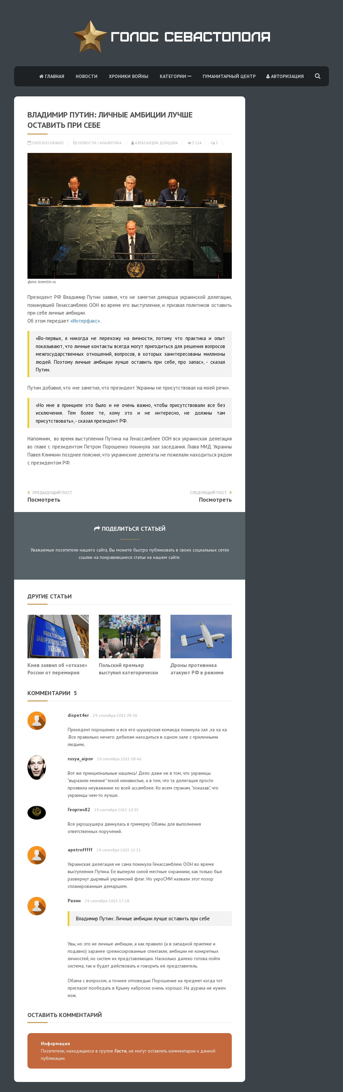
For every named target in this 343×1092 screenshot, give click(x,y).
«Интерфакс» (85, 321)
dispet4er (78, 715)
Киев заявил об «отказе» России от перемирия (57, 669)
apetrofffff (80, 850)
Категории (175, 76)
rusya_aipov (80, 759)
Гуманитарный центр (229, 76)
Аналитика (110, 143)
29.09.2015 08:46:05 (45, 143)
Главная (51, 76)
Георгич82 (79, 810)
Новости (86, 76)
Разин (74, 901)
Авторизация (285, 76)
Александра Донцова (154, 143)
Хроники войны (128, 76)
